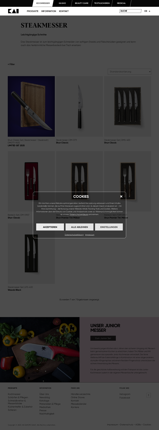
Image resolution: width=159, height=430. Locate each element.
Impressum (89, 235)
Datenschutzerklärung (79, 214)
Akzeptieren (50, 227)
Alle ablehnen (79, 227)
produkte (32, 11)
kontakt (64, 11)
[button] (121, 196)
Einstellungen (109, 227)
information (48, 11)
